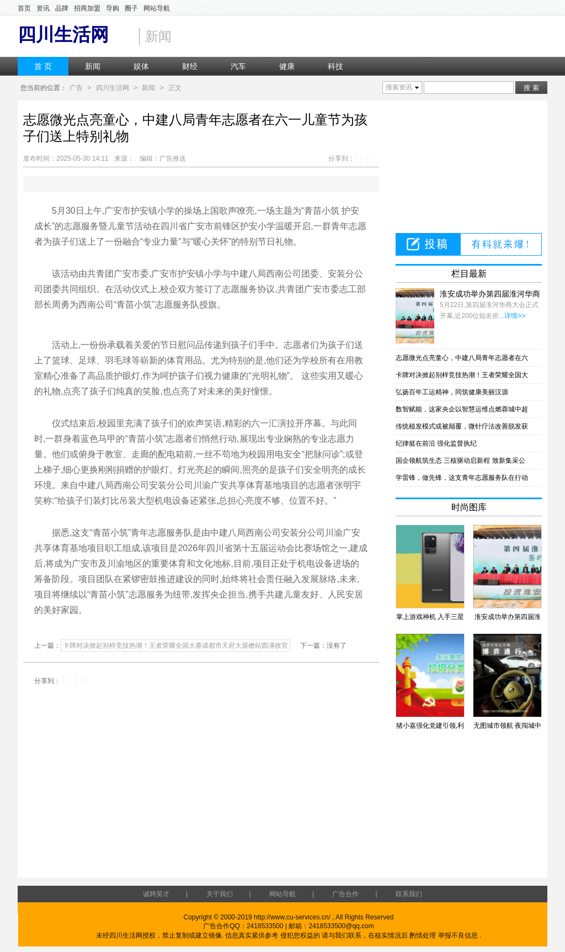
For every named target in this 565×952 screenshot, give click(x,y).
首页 (24, 8)
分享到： (341, 158)
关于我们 (219, 894)
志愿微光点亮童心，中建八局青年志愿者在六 (462, 358)
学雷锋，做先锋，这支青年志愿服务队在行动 (462, 478)
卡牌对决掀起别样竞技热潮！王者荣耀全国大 (462, 375)
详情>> (514, 316)
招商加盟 (87, 8)
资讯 (43, 8)
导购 (112, 8)
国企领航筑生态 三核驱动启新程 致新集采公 (460, 460)
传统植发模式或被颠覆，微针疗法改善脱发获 (462, 426)
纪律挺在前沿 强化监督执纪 (436, 443)
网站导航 (156, 8)
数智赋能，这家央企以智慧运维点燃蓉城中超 (462, 409)
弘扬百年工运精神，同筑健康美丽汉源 (452, 392)
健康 (287, 66)
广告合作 (345, 894)
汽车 (238, 66)
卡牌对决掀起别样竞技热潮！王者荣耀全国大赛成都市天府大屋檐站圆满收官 (175, 645)
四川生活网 (112, 88)
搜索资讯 (399, 87)
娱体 (141, 66)
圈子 (131, 8)
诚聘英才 (156, 894)
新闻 (92, 66)
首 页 (43, 66)
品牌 (61, 8)
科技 (335, 66)
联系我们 (409, 894)
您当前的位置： (43, 88)
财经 (190, 66)
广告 (76, 88)
